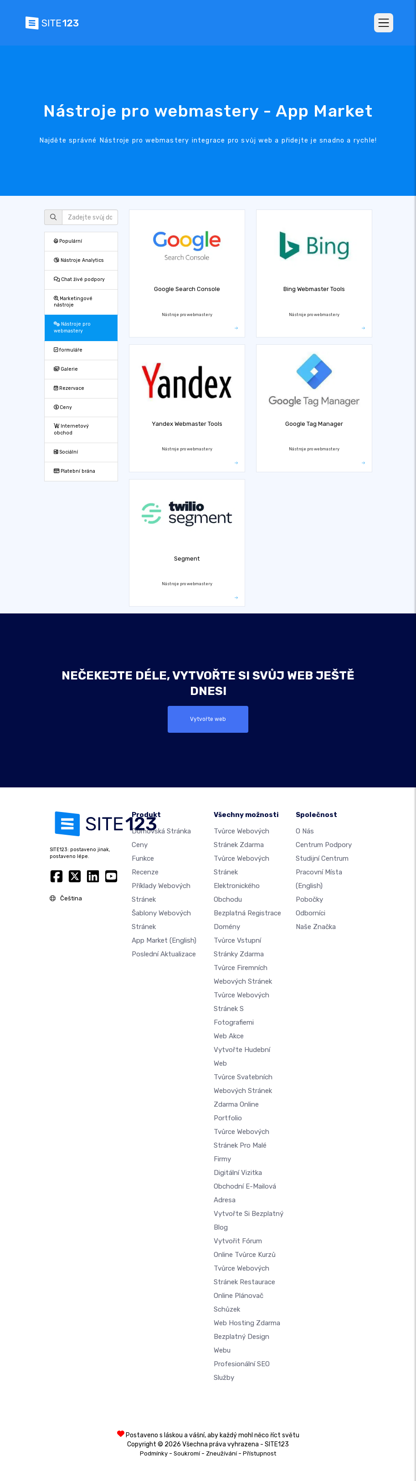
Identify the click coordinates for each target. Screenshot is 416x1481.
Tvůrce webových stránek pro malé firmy (241, 1145)
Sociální (66, 452)
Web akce (229, 1036)
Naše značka (316, 927)
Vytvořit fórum (238, 1241)
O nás (305, 831)
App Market (164, 940)
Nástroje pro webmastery (72, 327)
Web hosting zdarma (247, 1323)
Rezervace (69, 388)
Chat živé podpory (79, 279)
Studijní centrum (322, 858)
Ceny (63, 407)
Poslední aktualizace (164, 954)
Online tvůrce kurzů (245, 1255)
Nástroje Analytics (79, 260)
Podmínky (154, 1453)
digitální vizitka (238, 1173)
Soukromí (187, 1453)
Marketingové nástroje (73, 302)
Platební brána (74, 471)
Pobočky (309, 899)
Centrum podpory (324, 845)
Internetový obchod (71, 429)
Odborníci (310, 913)
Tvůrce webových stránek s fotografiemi (241, 1008)
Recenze (145, 872)
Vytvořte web (208, 719)
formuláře (68, 350)
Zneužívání (221, 1453)
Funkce (143, 858)
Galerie (66, 369)
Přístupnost (259, 1453)
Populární (68, 241)
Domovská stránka (161, 831)
